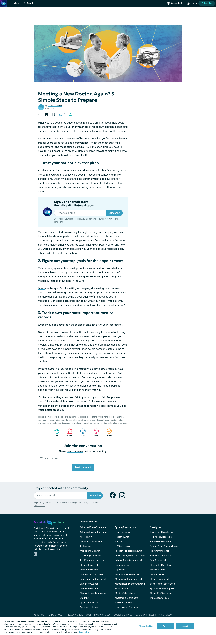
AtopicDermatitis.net (90, 551)
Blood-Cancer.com (89, 569)
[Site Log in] (191, 3)
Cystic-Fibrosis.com (89, 602)
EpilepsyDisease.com (125, 527)
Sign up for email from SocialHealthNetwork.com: (74, 203)
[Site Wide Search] (28, 3)
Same (108, 432)
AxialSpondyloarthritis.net (92, 560)
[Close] (212, 626)
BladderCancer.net (89, 565)
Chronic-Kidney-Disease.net (93, 593)
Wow (95, 432)
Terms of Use (59, 222)
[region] (108, 626)
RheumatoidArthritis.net (161, 565)
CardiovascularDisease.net (93, 579)
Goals (41, 288)
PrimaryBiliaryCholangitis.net (164, 546)
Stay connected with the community (61, 488)
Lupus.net (120, 569)
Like (55, 432)
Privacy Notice (108, 219)
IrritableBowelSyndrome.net (128, 560)
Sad (81, 432)
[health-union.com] (49, 521)
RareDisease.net (158, 560)
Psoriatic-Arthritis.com (161, 555)
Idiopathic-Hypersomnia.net (128, 551)
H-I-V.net (119, 541)
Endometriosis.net (89, 607)
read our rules (75, 451)
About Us (39, 615)
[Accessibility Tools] (175, 3)
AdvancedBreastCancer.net (93, 527)
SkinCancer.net (157, 574)
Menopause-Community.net (128, 579)
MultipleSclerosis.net (125, 593)
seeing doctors (97, 353)
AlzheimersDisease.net (91, 541)
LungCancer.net (122, 565)
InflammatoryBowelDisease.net (130, 555)
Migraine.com (121, 588)
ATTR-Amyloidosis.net (91, 555)
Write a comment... (50, 458)
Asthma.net (85, 546)
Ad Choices (165, 615)
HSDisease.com (122, 546)
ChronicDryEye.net (89, 583)
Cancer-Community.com (92, 574)
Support (68, 432)
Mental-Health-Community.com (130, 583)
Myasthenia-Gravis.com (126, 598)
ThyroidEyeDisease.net (161, 593)
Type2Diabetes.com (159, 598)
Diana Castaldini (55, 106)
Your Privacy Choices (98, 615)
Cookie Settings (123, 615)
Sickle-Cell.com (157, 569)
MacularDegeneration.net (127, 574)
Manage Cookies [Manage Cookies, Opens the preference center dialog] (146, 626)
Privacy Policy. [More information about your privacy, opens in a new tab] (83, 632)
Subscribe (207, 3)
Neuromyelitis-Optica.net (127, 607)
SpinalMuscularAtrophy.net (163, 588)
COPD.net (84, 598)
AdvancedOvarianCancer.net (94, 532)
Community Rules (146, 615)
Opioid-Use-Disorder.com (162, 532)
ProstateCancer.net (159, 551)
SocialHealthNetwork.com (163, 583)
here (124, 423)
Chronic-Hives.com (89, 588)
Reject (165, 626)
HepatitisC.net (122, 537)
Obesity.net (155, 527)
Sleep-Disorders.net (159, 579)
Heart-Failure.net (123, 532)
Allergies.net (86, 537)
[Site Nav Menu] (15, 3)
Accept (185, 626)
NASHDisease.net (123, 602)
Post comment (83, 467)
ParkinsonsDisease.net (161, 537)
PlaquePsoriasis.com (160, 541)
